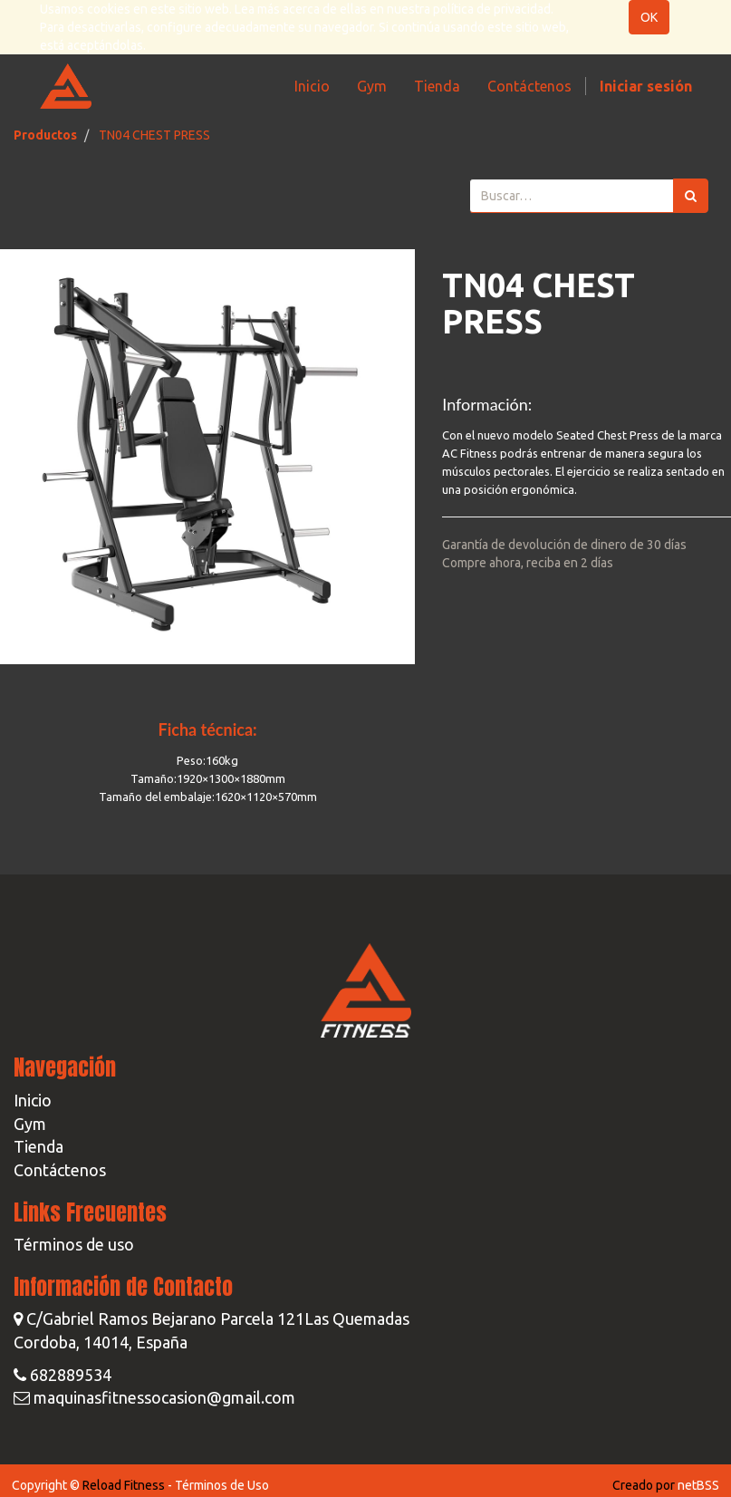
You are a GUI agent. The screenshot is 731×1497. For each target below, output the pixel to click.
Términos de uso (74, 1244)
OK (649, 17)
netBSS (698, 1485)
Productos (45, 135)
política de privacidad (492, 9)
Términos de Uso (222, 1485)
